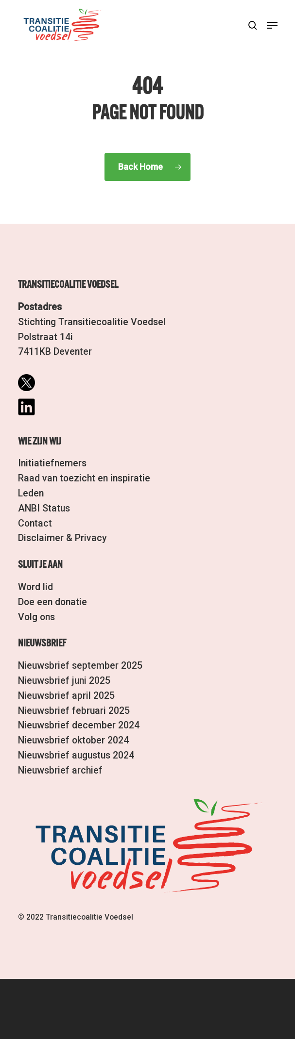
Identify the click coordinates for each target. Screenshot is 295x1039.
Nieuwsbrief (42, 643)
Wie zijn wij (39, 441)
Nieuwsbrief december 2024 (78, 725)
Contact (35, 523)
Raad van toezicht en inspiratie (84, 478)
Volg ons (36, 617)
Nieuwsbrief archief (60, 770)
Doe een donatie (52, 602)
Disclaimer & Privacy (62, 538)
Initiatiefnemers (52, 463)
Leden (31, 493)
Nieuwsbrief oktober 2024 (73, 740)
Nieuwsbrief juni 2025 (64, 680)
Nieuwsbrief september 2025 (80, 665)
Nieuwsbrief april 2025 (66, 695)
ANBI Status (44, 508)
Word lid (35, 587)
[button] (272, 25)
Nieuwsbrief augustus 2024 (76, 755)
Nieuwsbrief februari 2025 (74, 710)
